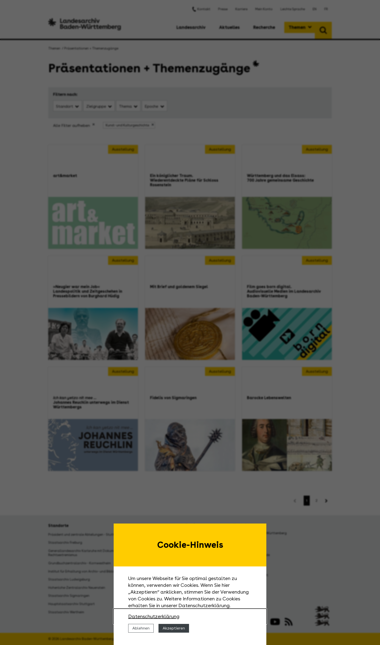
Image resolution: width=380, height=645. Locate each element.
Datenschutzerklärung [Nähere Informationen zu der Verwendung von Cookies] (153, 616)
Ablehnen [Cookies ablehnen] (141, 628)
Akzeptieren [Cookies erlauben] (174, 628)
